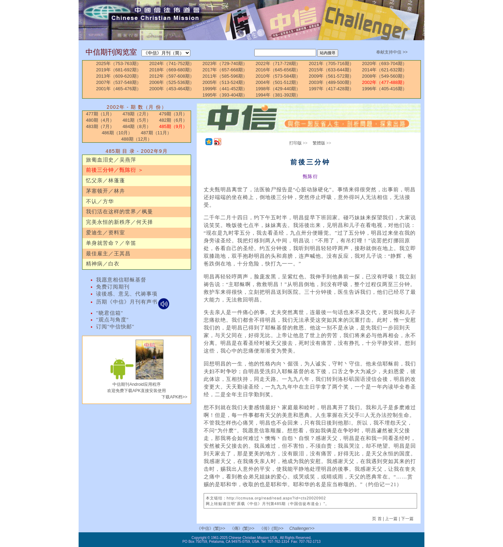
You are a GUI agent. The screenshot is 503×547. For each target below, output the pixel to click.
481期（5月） (137, 120)
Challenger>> (301, 528)
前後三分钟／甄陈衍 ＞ (115, 170)
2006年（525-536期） (171, 82)
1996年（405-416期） (384, 88)
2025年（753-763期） (118, 63)
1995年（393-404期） (225, 95)
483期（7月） (100, 126)
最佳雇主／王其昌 (108, 253)
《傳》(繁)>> (242, 528)
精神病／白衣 (102, 264)
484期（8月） (137, 126)
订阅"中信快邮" (115, 326)
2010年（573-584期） (278, 76)
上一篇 (391, 518)
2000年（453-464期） (171, 88)
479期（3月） (173, 113)
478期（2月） (137, 113)
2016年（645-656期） (278, 69)
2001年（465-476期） (118, 88)
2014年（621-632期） (384, 69)
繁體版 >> (322, 143)
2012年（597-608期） (171, 76)
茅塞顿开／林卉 (105, 191)
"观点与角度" (112, 319)
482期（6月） (173, 120)
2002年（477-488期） (384, 82)
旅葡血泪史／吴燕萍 (111, 160)
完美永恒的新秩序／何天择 (119, 222)
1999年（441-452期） (225, 88)
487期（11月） (156, 132)
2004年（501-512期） (278, 82)
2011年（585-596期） (225, 76)
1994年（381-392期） (278, 95)
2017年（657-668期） (225, 69)
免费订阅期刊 (113, 287)
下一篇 (407, 518)
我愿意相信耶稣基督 (121, 280)
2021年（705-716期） (331, 63)
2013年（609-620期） (118, 76)
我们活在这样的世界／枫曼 (119, 211)
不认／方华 (100, 201)
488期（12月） (136, 139)
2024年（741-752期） (171, 63)
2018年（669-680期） (171, 69)
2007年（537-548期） (118, 82)
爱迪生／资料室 (105, 232)
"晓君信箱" (109, 313)
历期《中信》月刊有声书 (133, 302)
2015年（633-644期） (331, 69)
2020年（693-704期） (384, 63)
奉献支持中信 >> (391, 52)
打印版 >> (298, 143)
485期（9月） (173, 126)
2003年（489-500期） (331, 82)
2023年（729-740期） (225, 63)
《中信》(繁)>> (211, 528)
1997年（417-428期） (331, 88)
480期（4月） (100, 120)
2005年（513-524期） (225, 82)
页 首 (377, 518)
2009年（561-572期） (331, 76)
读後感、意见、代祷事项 (127, 294)
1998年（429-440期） (278, 88)
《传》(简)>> (271, 528)
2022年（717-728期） (278, 63)
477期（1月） (100, 113)
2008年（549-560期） (384, 76)
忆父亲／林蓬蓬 (105, 180)
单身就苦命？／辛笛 (111, 243)
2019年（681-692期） (118, 69)
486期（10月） (117, 132)
